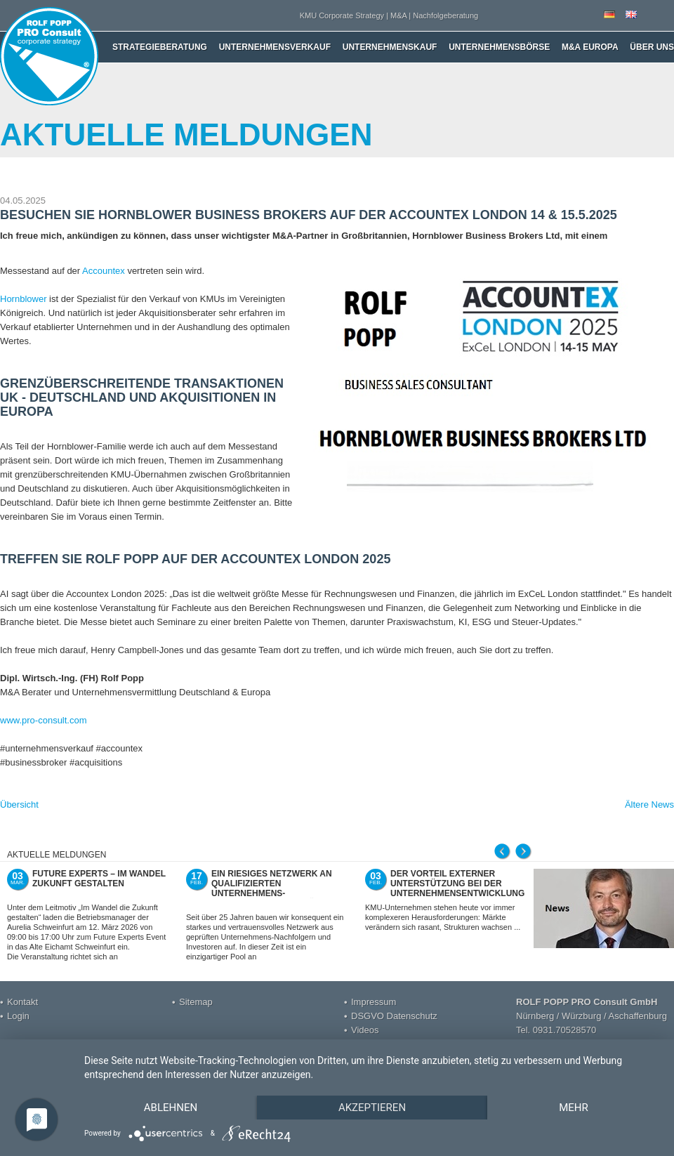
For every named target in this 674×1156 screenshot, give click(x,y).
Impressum (373, 1002)
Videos (365, 1030)
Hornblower (23, 299)
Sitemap (196, 1002)
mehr (573, 1107)
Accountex (103, 270)
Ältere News (649, 804)
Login (18, 1016)
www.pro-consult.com (43, 720)
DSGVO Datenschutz (394, 1016)
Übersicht (19, 804)
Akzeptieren (372, 1107)
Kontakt (22, 1002)
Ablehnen (170, 1107)
